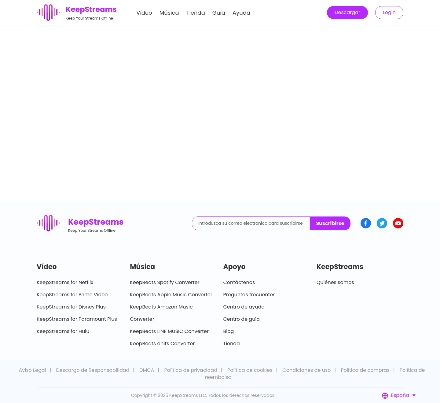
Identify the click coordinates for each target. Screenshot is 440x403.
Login (389, 13)
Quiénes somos (335, 282)
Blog (228, 331)
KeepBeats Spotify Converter (164, 282)
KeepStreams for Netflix (65, 282)
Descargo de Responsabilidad (92, 370)
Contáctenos (239, 282)
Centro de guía (241, 319)
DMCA (146, 370)
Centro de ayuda (244, 306)
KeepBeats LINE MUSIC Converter (169, 331)
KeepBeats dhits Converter (162, 343)
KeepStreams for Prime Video (72, 294)
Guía (218, 13)
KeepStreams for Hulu (63, 331)
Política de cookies (250, 370)
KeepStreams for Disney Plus (71, 306)
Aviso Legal (32, 370)
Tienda (195, 13)
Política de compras (365, 370)
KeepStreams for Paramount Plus (77, 319)
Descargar (347, 13)
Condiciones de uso (306, 370)
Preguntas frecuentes (249, 294)
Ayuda (241, 13)
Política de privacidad (190, 370)
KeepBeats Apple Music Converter (171, 294)
